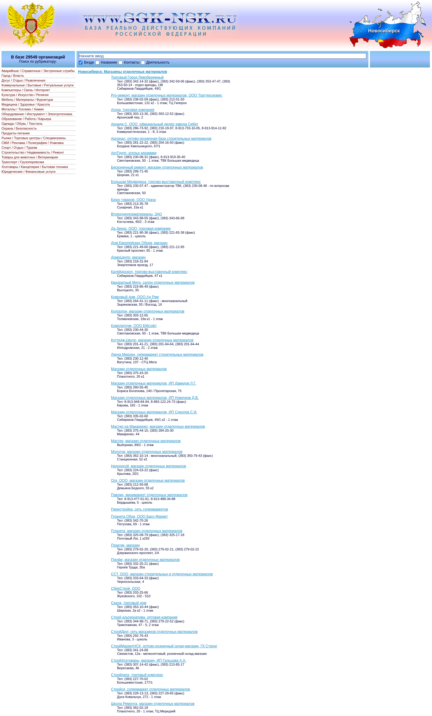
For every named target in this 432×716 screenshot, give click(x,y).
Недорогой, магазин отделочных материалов (148, 466)
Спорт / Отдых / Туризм (19, 147)
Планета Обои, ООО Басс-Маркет (139, 516)
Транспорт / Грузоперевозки (23, 162)
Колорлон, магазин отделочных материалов (147, 311)
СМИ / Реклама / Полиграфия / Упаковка (33, 143)
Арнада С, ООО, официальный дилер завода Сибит (154, 124)
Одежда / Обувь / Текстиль (22, 123)
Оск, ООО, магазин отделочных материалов (148, 480)
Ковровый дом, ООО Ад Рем (135, 297)
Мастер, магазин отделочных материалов (146, 441)
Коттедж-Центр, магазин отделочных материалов (152, 340)
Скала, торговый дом (128, 603)
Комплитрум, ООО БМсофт (134, 326)
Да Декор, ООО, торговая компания (141, 228)
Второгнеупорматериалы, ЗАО (136, 214)
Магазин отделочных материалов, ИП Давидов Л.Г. (153, 383)
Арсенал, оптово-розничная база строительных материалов (161, 138)
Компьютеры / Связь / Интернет (26, 90)
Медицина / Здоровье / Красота (26, 104)
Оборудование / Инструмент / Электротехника (37, 114)
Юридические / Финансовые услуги (29, 171)
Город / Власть (13, 75)
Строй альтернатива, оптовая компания (144, 617)
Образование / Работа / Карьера (26, 119)
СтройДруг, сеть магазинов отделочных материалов (154, 632)
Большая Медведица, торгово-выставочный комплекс (156, 182)
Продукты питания (16, 133)
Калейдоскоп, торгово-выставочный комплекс (149, 272)
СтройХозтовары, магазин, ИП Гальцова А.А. (148, 660)
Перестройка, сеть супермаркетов (139, 509)
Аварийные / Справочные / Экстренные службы (38, 71)
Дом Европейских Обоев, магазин (139, 243)
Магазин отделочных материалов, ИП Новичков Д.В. (155, 398)
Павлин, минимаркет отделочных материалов (149, 495)
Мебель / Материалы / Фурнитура (27, 99)
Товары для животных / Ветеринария (30, 157)
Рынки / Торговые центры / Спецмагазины (34, 138)
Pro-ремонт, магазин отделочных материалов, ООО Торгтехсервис (166, 95)
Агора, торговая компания (132, 110)
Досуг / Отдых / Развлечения (23, 80)
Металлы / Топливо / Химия (23, 109)
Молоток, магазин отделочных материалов (146, 452)
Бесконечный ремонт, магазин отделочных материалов (157, 167)
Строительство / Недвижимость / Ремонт (33, 152)
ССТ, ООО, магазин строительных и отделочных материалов (162, 574)
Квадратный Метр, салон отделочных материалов (153, 282)
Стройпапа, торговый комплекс (137, 675)
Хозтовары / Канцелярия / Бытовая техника (35, 167)
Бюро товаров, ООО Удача (133, 200)
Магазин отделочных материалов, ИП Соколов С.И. (154, 412)
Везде (89, 62)
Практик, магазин (125, 545)
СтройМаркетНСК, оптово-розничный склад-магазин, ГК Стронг (164, 646)
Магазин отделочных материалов (139, 369)
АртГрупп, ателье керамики (134, 153)
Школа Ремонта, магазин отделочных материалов (152, 704)
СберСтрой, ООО (125, 588)
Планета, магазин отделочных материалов (146, 531)
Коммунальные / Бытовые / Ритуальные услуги (38, 85)
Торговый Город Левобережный (137, 77)
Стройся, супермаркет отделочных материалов (150, 689)
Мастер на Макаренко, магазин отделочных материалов (158, 426)
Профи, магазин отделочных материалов (145, 560)
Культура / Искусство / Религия (25, 95)
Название (109, 62)
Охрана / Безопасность (19, 128)
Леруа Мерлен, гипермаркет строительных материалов (157, 354)
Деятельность (158, 62)
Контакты (132, 62)
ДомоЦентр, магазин (128, 257)
